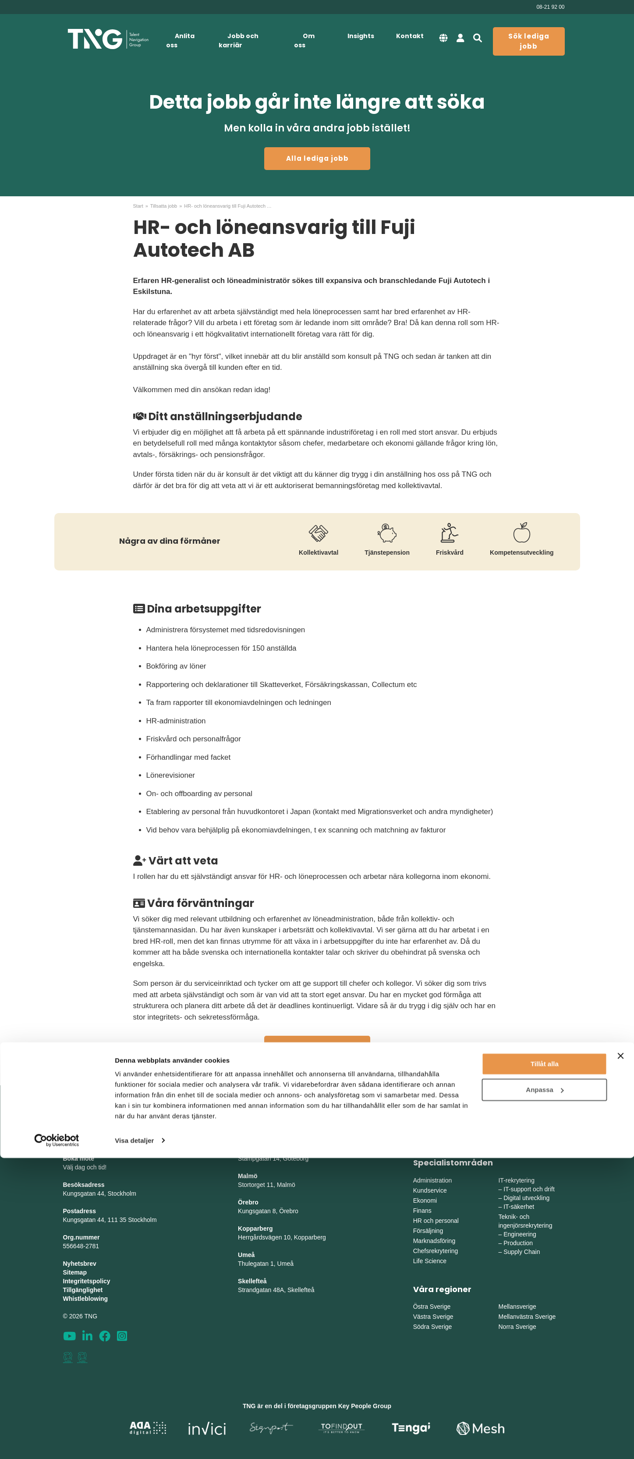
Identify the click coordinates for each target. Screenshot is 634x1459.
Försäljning (428, 1230)
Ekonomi (425, 1200)
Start (138, 206)
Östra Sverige (432, 1306)
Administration (432, 1180)
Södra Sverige (432, 1326)
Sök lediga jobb (528, 41)
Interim (507, 1124)
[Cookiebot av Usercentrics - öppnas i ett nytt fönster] (56, 1441)
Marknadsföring (434, 1240)
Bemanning (428, 1134)
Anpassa (545, 1391)
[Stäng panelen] (620, 1357)
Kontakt (410, 36)
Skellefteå (252, 1281)
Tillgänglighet (83, 1289)
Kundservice (430, 1190)
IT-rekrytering (516, 1180)
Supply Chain (521, 1251)
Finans (422, 1210)
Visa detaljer (134, 1441)
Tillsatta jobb (163, 206)
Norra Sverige (517, 1326)
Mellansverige (517, 1306)
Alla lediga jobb (317, 158)
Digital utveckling (526, 1197)
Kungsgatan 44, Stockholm (99, 1193)
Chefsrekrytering (435, 1250)
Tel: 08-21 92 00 (85, 1140)
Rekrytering (429, 1124)
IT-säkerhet (518, 1206)
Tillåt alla (545, 1365)
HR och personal (436, 1220)
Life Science (429, 1260)
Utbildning (511, 1134)
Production (518, 1243)
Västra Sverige (433, 1316)
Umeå (246, 1254)
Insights (360, 36)
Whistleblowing (85, 1298)
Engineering (519, 1234)
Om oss (304, 41)
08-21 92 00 (550, 7)
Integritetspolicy (86, 1281)
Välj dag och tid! (85, 1167)
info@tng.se (79, 1132)
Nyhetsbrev (79, 1263)
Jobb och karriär (239, 41)
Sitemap (75, 1272)
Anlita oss (180, 41)
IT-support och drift (529, 1189)
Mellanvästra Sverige (527, 1316)
